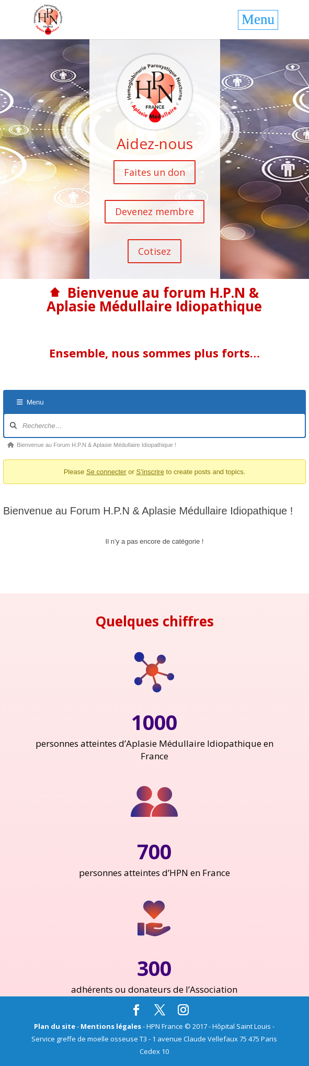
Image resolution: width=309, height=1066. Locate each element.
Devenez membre (154, 211)
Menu (30, 402)
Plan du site (54, 1026)
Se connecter (106, 472)
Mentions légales (111, 1026)
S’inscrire (150, 472)
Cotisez (154, 251)
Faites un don (154, 172)
